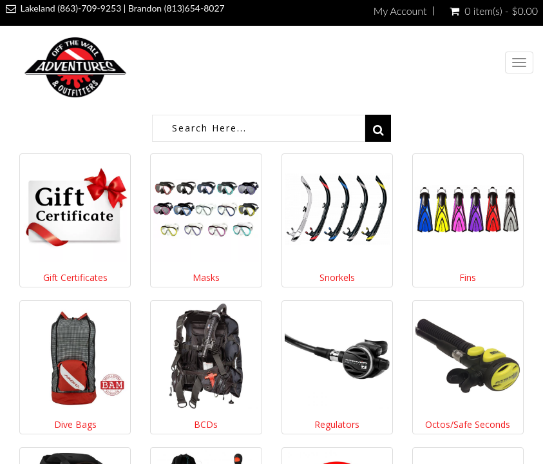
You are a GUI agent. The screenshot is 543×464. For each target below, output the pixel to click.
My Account (400, 10)
